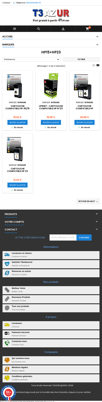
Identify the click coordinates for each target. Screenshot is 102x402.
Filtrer (81, 59)
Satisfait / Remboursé (22, 262)
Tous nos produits (20, 306)
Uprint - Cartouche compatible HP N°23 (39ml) (51, 108)
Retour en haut (88, 201)
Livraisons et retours (22, 253)
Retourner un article (21, 271)
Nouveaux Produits (21, 297)
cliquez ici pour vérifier (79, 392)
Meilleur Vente (18, 288)
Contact (6, 2)
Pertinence (32, 59)
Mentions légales (20, 367)
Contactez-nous (19, 341)
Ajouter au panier (17, 122)
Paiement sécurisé (20, 332)
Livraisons (17, 323)
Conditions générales (22, 376)
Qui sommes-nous (20, 358)
